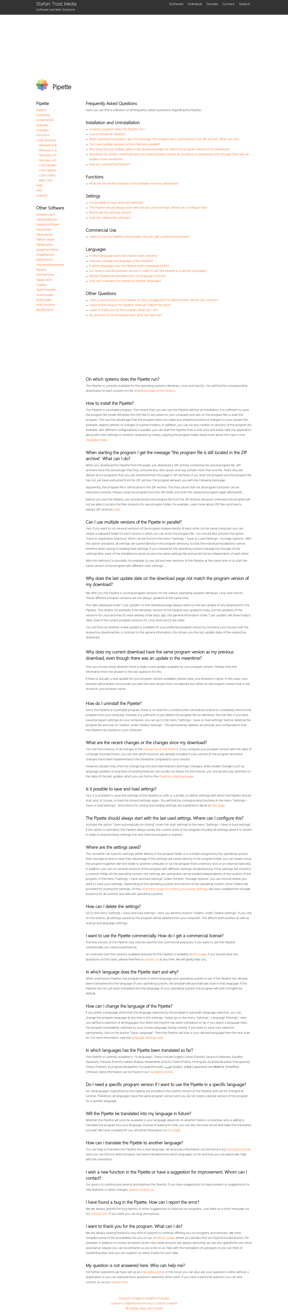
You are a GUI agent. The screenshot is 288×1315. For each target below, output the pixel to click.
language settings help (147, 1038)
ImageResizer (45, 255)
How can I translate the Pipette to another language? (125, 281)
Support (41, 195)
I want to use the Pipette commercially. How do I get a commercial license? (139, 237)
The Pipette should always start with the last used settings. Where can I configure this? (148, 208)
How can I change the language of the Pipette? (121, 261)
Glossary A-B (48, 145)
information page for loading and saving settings (174, 889)
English (137, 1298)
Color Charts (47, 175)
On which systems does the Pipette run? (117, 129)
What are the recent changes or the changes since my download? (133, 183)
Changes (42, 130)
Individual (195, 4)
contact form (99, 1214)
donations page (163, 1238)
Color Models (48, 165)
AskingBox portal (152, 1272)
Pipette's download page (176, 776)
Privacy (148, 1303)
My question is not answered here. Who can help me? (125, 315)
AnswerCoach (45, 215)
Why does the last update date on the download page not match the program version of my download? (159, 149)
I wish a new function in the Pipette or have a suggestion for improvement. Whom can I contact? (153, 300)
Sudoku (41, 285)
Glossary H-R (47, 155)
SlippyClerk (43, 280)
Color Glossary (46, 140)
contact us (151, 959)
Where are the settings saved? (110, 213)
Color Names (47, 170)
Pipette (41, 110)
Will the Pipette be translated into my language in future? (127, 276)
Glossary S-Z (47, 160)
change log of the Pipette (160, 749)
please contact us (141, 1190)
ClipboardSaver (46, 219)
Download (43, 115)
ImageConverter (47, 250)
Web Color (46, 180)
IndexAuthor (44, 260)
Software (176, 4)
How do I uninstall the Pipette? (110, 164)
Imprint (172, 1303)
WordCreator (44, 310)
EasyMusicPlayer (47, 224)
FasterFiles (43, 230)
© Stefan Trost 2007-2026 (144, 1308)
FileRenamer (44, 245)
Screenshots (45, 120)
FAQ (39, 190)
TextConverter (46, 290)
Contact (228, 4)
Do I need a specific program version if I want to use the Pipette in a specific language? (148, 271)
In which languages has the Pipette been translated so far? (129, 266)
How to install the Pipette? (107, 134)
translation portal (160, 1072)
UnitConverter (45, 305)
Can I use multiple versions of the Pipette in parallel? (124, 144)
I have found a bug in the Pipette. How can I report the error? (130, 305)
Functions (42, 135)
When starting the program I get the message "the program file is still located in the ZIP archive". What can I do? (164, 139)
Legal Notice (132, 1303)
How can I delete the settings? (110, 218)
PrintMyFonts (45, 275)
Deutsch (124, 1298)
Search (244, 4)
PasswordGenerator (50, 265)
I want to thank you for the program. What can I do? (123, 310)
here (117, 510)
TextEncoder (44, 295)
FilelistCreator (45, 240)
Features (42, 125)
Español (150, 1298)
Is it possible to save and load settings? (116, 203)
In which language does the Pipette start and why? (123, 256)
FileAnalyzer (44, 235)
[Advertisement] (144, 42)
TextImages (44, 300)
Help (39, 185)
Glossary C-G (48, 150)
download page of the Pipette (154, 391)
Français (163, 1298)
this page (218, 805)
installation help (96, 440)
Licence (116, 1303)
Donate (212, 4)
